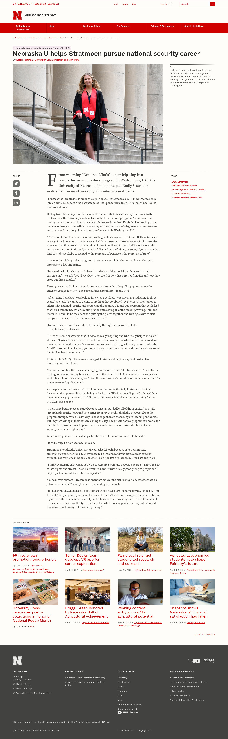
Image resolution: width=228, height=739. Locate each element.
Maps (120, 695)
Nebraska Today (40, 15)
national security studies (184, 185)
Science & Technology (162, 26)
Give (134, 4)
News (120, 700)
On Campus (123, 26)
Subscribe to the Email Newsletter (34, 693)
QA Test (106, 722)
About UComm (23, 684)
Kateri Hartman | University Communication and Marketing (47, 60)
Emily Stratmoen (180, 182)
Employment (124, 682)
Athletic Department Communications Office (84, 683)
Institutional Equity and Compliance (188, 682)
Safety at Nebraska (180, 695)
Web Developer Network (87, 722)
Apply (125, 4)
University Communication (35, 38)
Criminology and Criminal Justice (188, 190)
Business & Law (92, 26)
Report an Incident (128, 711)
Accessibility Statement (182, 677)
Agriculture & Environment (23, 28)
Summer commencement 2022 (187, 197)
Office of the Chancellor (130, 704)
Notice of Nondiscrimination (184, 686)
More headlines (204, 635)
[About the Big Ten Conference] (194, 660)
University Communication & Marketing (85, 677)
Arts (51, 26)
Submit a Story (24, 688)
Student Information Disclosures (187, 700)
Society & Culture (193, 26)
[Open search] (197, 4)
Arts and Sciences (180, 193)
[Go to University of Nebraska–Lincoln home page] (17, 15)
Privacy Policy (177, 691)
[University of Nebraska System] (209, 660)
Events (121, 686)
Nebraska (17, 38)
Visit (116, 4)
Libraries (122, 691)
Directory (122, 677)
